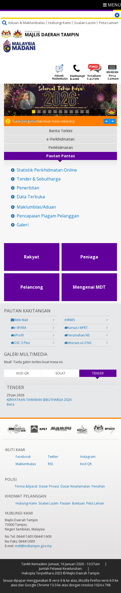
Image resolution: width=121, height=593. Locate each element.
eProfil (17, 335)
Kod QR (86, 464)
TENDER (104, 373)
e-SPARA (18, 327)
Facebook (23, 456)
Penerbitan (28, 188)
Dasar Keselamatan (75, 486)
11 (87, 111)
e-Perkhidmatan (60, 139)
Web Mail (19, 320)
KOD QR (22, 373)
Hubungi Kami (59, 22)
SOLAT (60, 373)
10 (82, 111)
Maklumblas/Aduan (36, 207)
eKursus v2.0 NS (77, 342)
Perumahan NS (77, 335)
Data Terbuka (31, 197)
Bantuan (78, 503)
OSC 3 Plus (20, 342)
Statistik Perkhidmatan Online (47, 170)
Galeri (23, 225)
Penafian (98, 486)
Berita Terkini (60, 130)
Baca (10, 404)
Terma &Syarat (26, 486)
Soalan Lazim (85, 22)
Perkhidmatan (60, 147)
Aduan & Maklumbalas (26, 22)
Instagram (87, 456)
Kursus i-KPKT (76, 327)
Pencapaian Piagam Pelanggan (48, 216)
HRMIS (69, 320)
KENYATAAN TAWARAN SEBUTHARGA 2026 (39, 399)
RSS (50, 464)
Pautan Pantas (60, 155)
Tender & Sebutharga (38, 179)
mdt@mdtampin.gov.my (33, 546)
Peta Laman (108, 22)
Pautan (65, 503)
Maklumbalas (26, 464)
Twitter (53, 456)
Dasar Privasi (49, 486)
